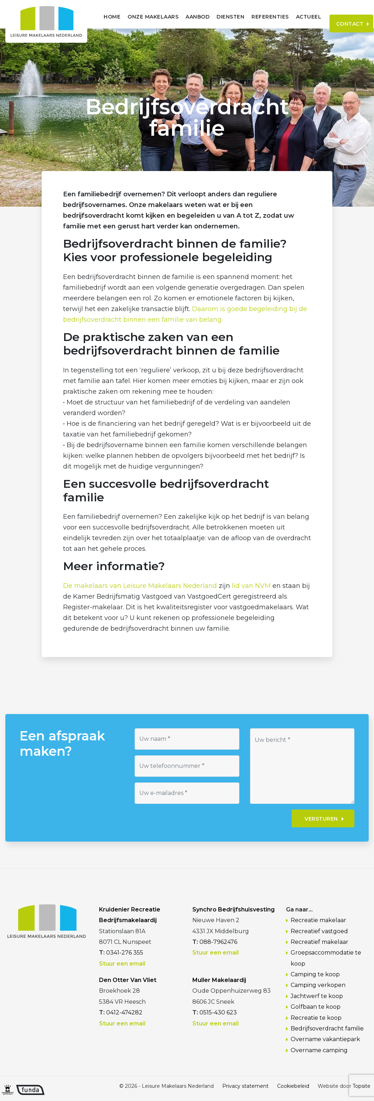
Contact (339, 16)
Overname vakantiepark (325, 1039)
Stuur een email (122, 963)
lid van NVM (251, 586)
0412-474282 (124, 1012)
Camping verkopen (318, 985)
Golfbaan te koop (316, 1006)
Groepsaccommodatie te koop (326, 958)
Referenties (253, 17)
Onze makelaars (135, 17)
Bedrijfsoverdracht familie (327, 1028)
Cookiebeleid (293, 1086)
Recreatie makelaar (318, 920)
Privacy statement (245, 1086)
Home (95, 17)
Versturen (321, 819)
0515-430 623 (218, 1012)
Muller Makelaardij (219, 980)
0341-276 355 (124, 952)
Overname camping (319, 1050)
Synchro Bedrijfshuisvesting (233, 909)
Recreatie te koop (316, 1017)
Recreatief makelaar (319, 942)
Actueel (291, 17)
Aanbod (180, 17)
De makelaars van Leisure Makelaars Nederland (140, 586)
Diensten (213, 17)
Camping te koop (315, 974)
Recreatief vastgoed (319, 931)
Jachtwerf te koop (317, 996)
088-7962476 (218, 942)
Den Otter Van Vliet (127, 980)
